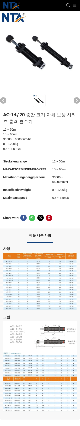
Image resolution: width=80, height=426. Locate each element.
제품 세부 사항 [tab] (40, 235)
